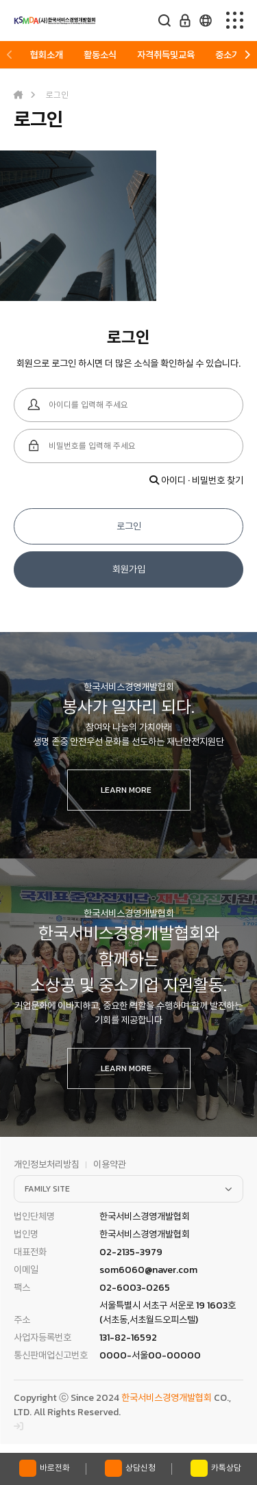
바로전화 (44, 1468)
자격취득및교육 (166, 55)
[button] (10, 55)
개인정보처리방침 (46, 1164)
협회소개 (46, 55)
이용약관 (109, 1164)
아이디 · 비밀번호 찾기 (196, 480)
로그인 (129, 526)
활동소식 (100, 55)
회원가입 (128, 569)
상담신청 (130, 1468)
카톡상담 (216, 1468)
